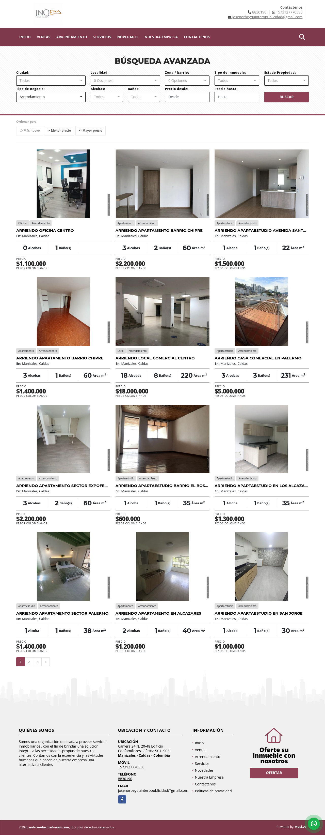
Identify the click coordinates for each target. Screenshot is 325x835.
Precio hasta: (226, 89)
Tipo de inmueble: (230, 72)
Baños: (134, 89)
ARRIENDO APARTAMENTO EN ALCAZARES (158, 613)
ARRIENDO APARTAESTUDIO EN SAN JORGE (258, 613)
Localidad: (100, 72)
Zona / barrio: (177, 72)
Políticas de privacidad (213, 791)
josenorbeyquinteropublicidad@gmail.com (153, 790)
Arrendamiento (71, 37)
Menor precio (60, 130)
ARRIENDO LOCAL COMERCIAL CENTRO (155, 358)
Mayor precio (91, 130)
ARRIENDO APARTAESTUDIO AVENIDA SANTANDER (266, 230)
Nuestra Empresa (161, 37)
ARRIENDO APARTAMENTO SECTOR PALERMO (62, 613)
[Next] (45, 661)
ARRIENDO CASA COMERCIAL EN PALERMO (258, 358)
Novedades (128, 37)
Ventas (43, 37)
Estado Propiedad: (280, 72)
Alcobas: (98, 89)
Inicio (25, 37)
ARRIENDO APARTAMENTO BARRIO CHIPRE (159, 230)
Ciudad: (22, 72)
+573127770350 (289, 12)
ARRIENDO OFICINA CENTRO (45, 230)
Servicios (102, 37)
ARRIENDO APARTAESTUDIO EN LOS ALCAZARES (263, 485)
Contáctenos (197, 37)
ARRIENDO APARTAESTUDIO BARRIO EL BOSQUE (165, 485)
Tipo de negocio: (30, 89)
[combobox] (51, 80)
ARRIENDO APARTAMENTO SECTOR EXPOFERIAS (65, 485)
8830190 (259, 12)
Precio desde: (176, 89)
